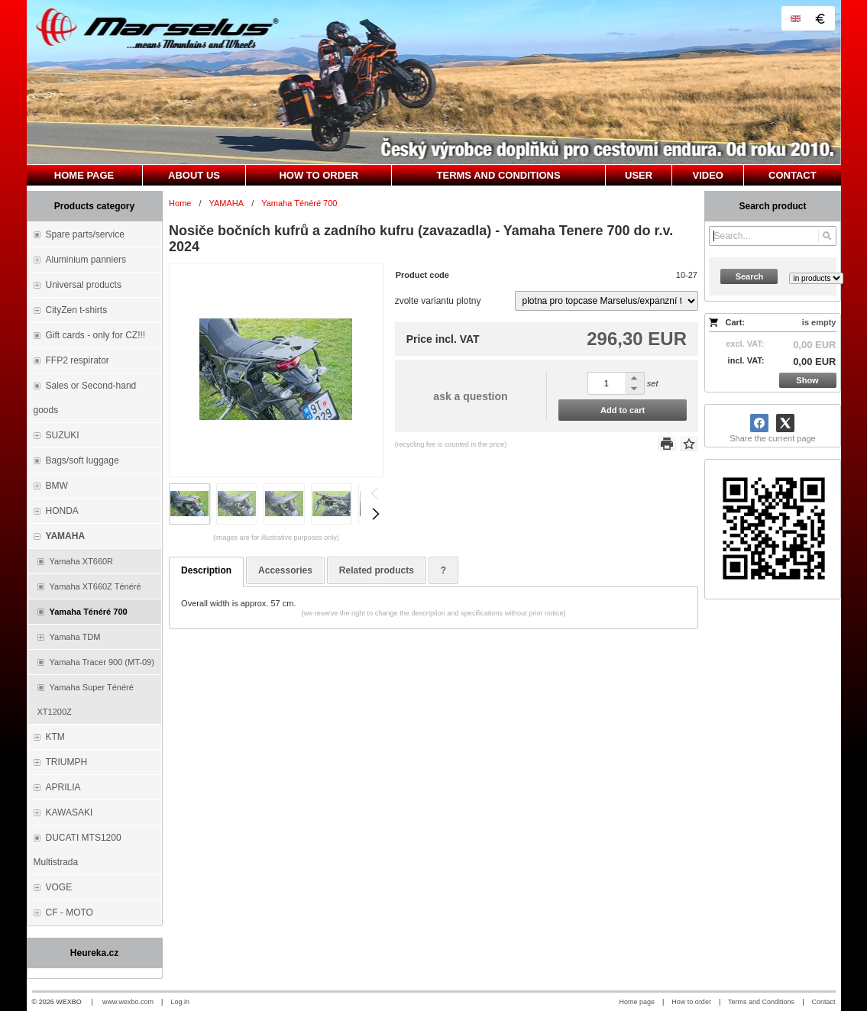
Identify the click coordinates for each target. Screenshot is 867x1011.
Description (206, 570)
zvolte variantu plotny (438, 301)
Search (750, 276)
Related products (376, 570)
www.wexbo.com (128, 1002)
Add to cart (622, 410)
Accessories (285, 570)
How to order (691, 1002)
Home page (637, 1002)
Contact (823, 1002)
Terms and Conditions (761, 1002)
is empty (819, 322)
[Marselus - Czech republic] (433, 82)
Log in (179, 1002)
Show (807, 380)
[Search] (826, 236)
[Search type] (816, 278)
